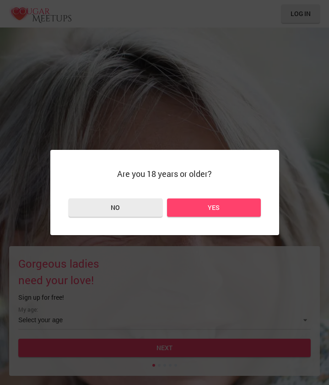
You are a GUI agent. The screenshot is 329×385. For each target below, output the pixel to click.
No (115, 207)
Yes (214, 207)
